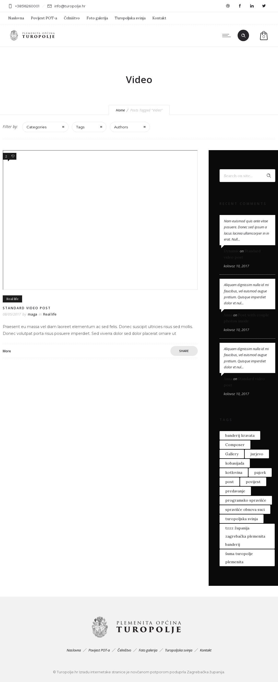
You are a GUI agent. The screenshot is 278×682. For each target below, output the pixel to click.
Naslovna (16, 18)
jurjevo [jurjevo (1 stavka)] (256, 453)
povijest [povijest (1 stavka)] (253, 481)
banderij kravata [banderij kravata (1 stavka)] (240, 435)
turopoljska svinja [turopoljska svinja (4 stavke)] (241, 518)
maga (32, 314)
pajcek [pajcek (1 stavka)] (260, 472)
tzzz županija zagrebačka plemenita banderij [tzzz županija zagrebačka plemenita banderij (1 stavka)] (245, 536)
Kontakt (159, 18)
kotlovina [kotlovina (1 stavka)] (233, 472)
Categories (36, 127)
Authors (121, 127)
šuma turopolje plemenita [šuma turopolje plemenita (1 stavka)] (239, 557)
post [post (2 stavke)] (229, 481)
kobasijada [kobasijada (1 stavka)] (234, 463)
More (7, 351)
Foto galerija (97, 18)
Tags (80, 127)
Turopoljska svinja (130, 18)
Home (120, 110)
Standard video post (27, 308)
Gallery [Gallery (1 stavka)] (231, 453)
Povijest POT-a (44, 18)
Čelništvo (72, 18)
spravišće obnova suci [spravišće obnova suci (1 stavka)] (245, 509)
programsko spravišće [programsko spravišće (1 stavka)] (245, 500)
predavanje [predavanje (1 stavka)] (235, 491)
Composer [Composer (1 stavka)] (235, 444)
